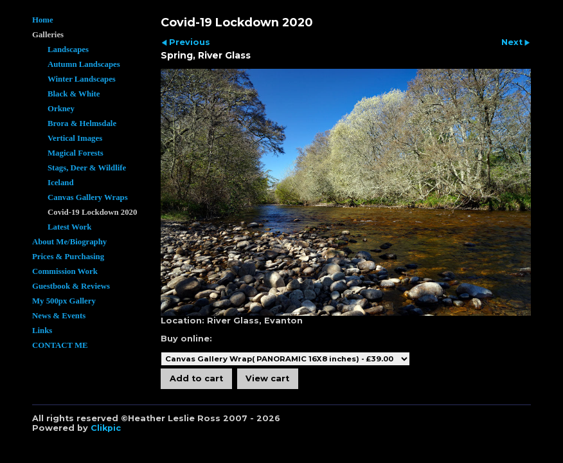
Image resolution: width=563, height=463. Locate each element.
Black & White (74, 93)
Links (42, 330)
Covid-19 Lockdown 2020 (92, 212)
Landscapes (68, 49)
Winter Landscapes (82, 79)
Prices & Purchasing (68, 256)
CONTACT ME (60, 345)
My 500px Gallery (64, 300)
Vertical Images (75, 138)
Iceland (61, 182)
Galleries (48, 34)
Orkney (61, 108)
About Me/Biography (69, 241)
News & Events (58, 315)
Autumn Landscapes (84, 64)
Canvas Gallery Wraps (88, 197)
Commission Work (65, 271)
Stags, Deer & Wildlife (87, 167)
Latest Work (69, 227)
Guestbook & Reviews (71, 286)
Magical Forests (75, 153)
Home (42, 19)
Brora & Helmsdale (82, 123)
